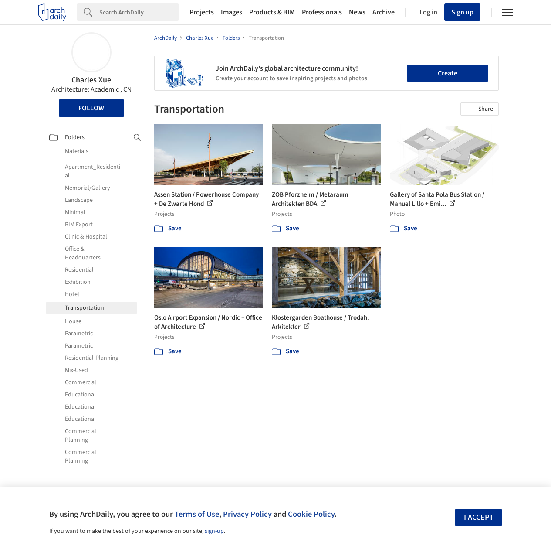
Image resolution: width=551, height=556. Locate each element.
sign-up (214, 531)
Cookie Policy (311, 514)
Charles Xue (91, 80)
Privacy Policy (247, 514)
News (357, 12)
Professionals (322, 12)
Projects (201, 12)
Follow (91, 108)
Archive (383, 12)
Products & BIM (272, 12)
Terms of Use (197, 514)
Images (231, 12)
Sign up (462, 12)
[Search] (139, 12)
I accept (479, 517)
